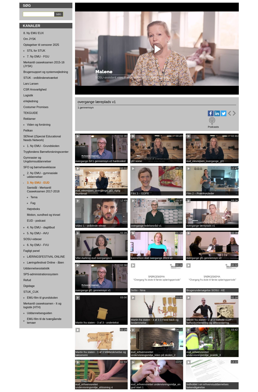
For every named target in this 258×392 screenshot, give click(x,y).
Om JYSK (29, 38)
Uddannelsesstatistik (36, 268)
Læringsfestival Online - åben (45, 262)
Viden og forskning (38, 124)
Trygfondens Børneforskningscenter (46, 151)
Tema (34, 197)
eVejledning (30, 101)
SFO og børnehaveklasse (39, 167)
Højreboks (33, 208)
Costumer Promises (35, 107)
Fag (33, 203)
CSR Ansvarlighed (35, 89)
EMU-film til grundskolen (42, 297)
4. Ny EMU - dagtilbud (41, 227)
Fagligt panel (31, 250)
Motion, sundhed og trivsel (43, 214)
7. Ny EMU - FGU (38, 56)
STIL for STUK (36, 50)
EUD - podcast (36, 220)
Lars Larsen (31, 83)
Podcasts (213, 126)
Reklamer (29, 118)
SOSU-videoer (32, 239)
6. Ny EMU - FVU (38, 244)
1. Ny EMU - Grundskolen (43, 145)
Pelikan (28, 130)
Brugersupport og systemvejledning (45, 71)
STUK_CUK (31, 291)
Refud (27, 280)
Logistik (28, 95)
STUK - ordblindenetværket (40, 77)
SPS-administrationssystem (40, 274)
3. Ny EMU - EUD (38, 182)
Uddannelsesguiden (39, 313)
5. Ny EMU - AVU (38, 233)
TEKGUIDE (30, 112)
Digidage (29, 285)
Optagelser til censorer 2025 (41, 44)
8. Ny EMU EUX (33, 33)
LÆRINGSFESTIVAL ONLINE (46, 256)
